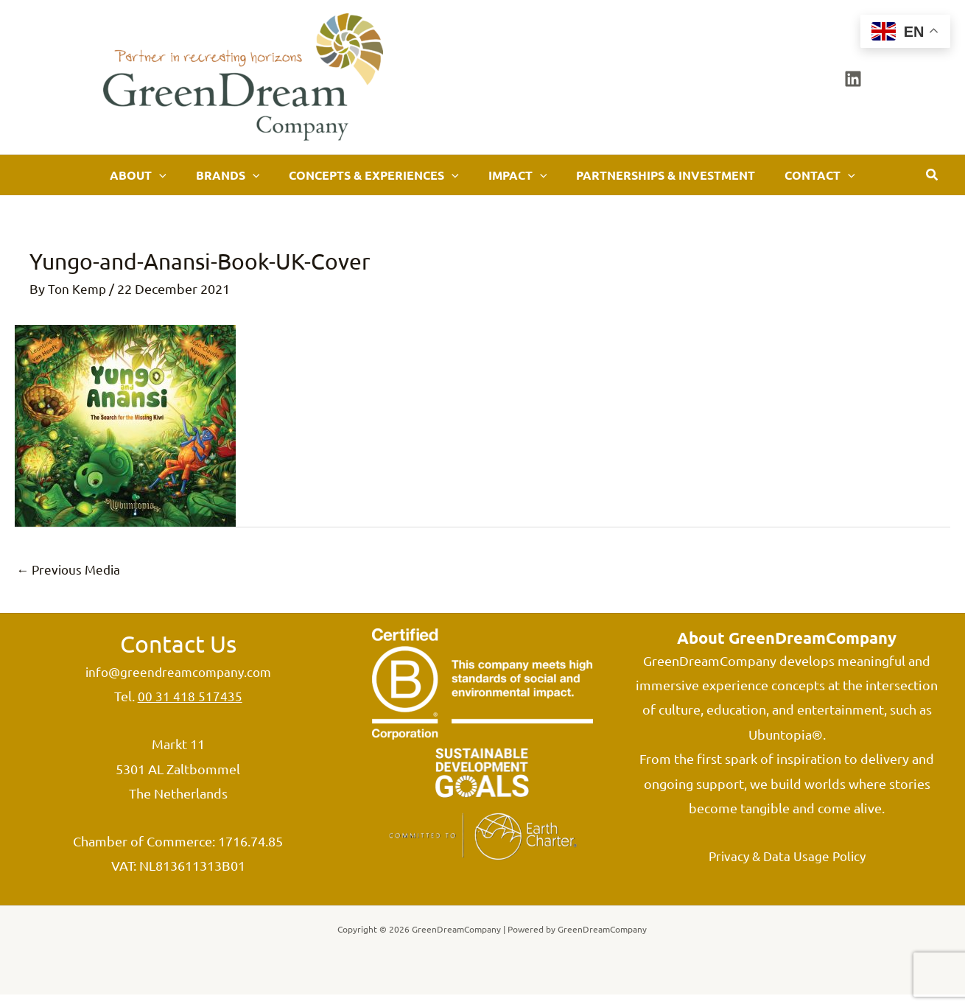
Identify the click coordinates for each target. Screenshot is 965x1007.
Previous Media (70, 580)
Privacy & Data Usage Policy (786, 868)
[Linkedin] (853, 79)
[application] (214, 180)
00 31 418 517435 (190, 708)
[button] (193, 180)
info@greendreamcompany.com (178, 684)
